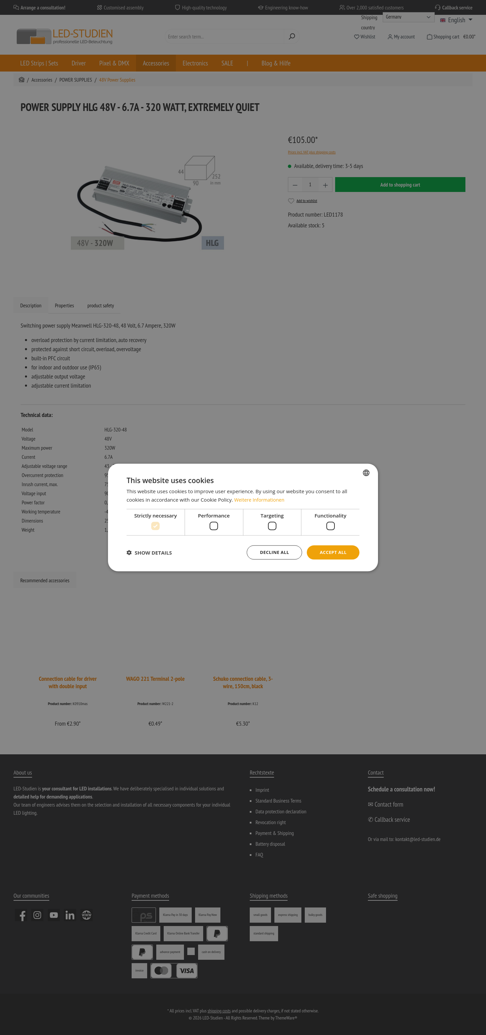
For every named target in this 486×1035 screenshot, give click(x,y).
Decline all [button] (271, 552)
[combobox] (366, 472)
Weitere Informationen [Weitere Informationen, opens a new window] (261, 499)
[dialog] (243, 517)
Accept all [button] (332, 552)
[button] (149, 553)
